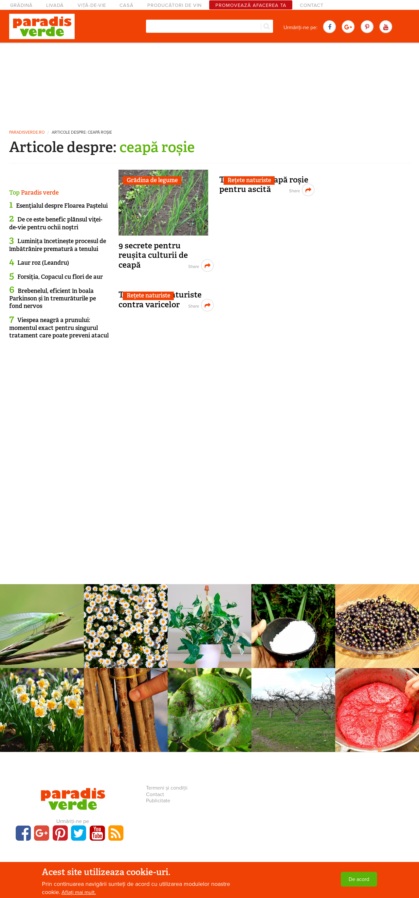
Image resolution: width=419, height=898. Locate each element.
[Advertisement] (209, 83)
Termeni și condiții (167, 788)
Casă (126, 5)
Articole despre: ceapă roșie (82, 132)
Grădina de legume (152, 180)
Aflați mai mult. (79, 892)
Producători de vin (174, 5)
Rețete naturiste (249, 180)
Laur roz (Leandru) (43, 263)
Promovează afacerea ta (250, 5)
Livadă (55, 5)
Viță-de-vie (92, 5)
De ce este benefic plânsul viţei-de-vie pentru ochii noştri (55, 223)
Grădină (21, 5)
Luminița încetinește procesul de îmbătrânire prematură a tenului (57, 245)
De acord (359, 879)
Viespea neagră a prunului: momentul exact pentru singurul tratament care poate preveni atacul (59, 327)
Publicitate (158, 800)
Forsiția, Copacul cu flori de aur (60, 277)
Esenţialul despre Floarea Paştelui (62, 206)
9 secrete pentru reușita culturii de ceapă (153, 255)
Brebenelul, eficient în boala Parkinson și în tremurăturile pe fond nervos (52, 298)
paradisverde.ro (27, 132)
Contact (311, 5)
